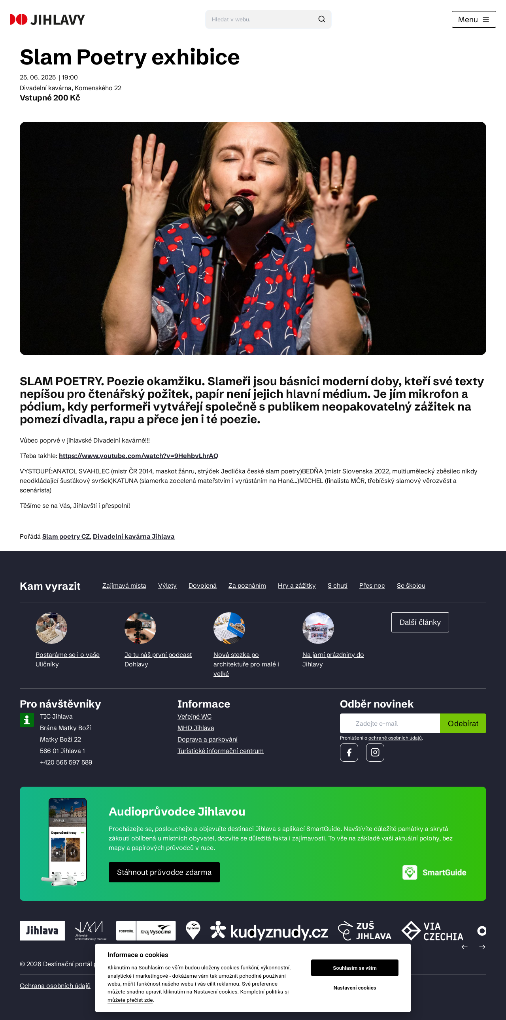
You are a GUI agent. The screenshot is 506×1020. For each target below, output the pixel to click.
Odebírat (463, 723)
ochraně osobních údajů (395, 738)
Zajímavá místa (124, 585)
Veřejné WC (194, 716)
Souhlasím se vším (355, 968)
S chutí (337, 585)
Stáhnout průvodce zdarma (164, 872)
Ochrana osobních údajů (55, 986)
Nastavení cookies (355, 988)
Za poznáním (247, 585)
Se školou (411, 585)
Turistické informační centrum (220, 751)
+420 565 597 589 (66, 762)
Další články (420, 622)
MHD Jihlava (195, 728)
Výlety (167, 585)
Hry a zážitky (297, 585)
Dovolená (203, 585)
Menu (474, 19)
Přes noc (372, 585)
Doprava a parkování (207, 739)
